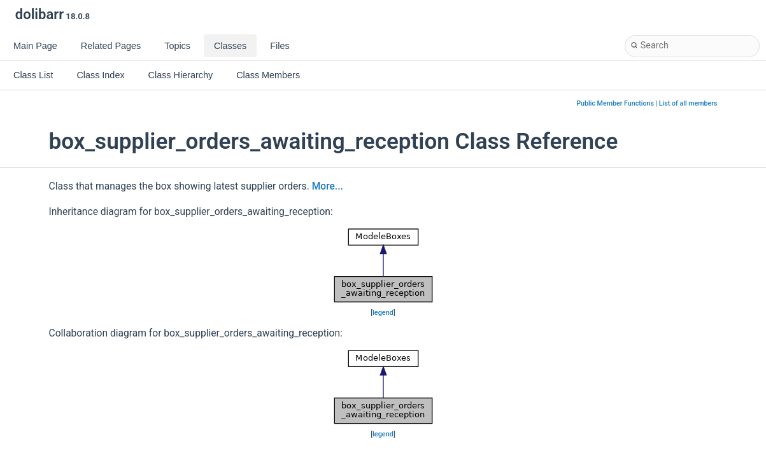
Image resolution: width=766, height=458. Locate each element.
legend (383, 313)
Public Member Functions (615, 103)
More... (327, 186)
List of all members (688, 103)
